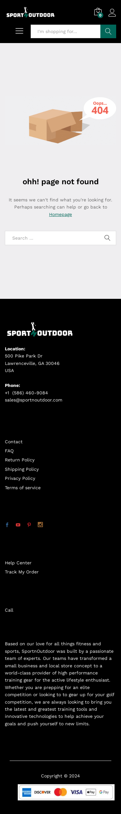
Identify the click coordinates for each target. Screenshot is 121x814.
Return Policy (20, 459)
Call (9, 610)
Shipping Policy (22, 469)
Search (108, 31)
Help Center (18, 562)
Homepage (60, 214)
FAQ (9, 450)
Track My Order (22, 571)
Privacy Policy (20, 478)
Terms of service (23, 487)
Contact (14, 441)
